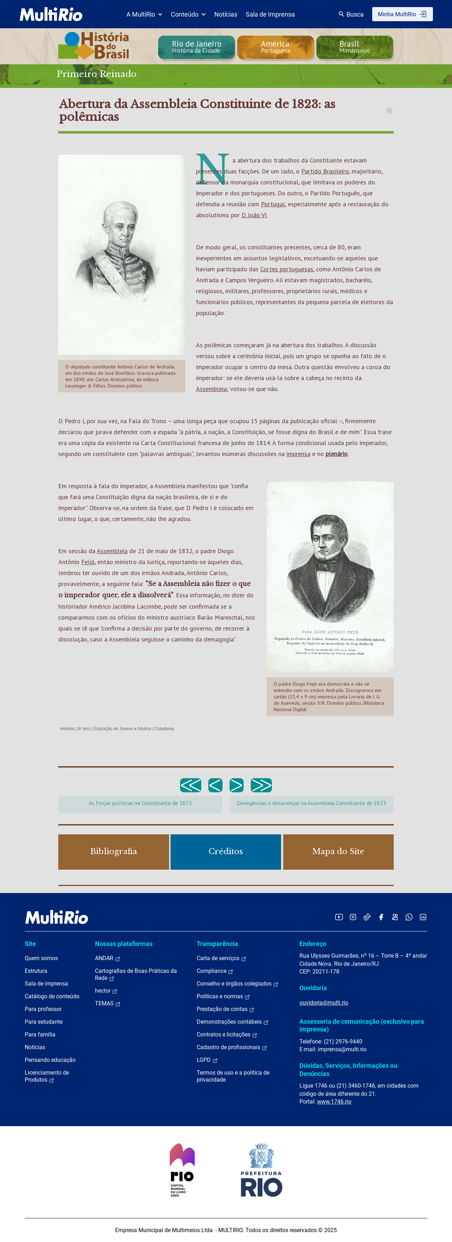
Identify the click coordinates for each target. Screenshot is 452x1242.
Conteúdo (188, 14)
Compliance (215, 971)
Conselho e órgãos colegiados (238, 983)
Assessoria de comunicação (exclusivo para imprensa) (361, 1025)
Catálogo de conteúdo (52, 996)
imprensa (298, 454)
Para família (40, 1034)
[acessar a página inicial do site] (51, 14)
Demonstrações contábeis (233, 1021)
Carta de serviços (221, 958)
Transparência (217, 943)
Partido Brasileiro (325, 171)
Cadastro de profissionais (232, 1047)
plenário (336, 454)
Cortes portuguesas (286, 269)
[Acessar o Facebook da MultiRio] (381, 916)
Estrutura (36, 971)
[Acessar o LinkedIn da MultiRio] (423, 916)
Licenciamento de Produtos (47, 1076)
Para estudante (44, 1021)
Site (30, 943)
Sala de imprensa (46, 983)
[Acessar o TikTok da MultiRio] (367, 916)
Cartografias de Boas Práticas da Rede (136, 975)
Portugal (273, 204)
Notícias (225, 14)
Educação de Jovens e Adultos (122, 728)
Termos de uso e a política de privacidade (233, 1076)
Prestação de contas (226, 1009)
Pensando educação (50, 1060)
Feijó (88, 562)
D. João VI (254, 215)
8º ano (84, 728)
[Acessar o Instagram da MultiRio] (353, 916)
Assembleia (211, 389)
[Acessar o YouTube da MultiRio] (339, 916)
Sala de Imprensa (270, 14)
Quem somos (41, 958)
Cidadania (164, 728)
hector (106, 990)
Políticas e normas (223, 996)
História (67, 728)
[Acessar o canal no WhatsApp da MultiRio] (409, 916)
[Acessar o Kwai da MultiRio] (395, 916)
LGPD (207, 1060)
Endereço (312, 943)
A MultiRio (144, 14)
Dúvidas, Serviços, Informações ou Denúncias (348, 1069)
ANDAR (107, 958)
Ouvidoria (313, 988)
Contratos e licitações (227, 1034)
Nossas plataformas (124, 943)
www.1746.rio (334, 1101)
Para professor (43, 1009)
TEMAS (108, 1003)
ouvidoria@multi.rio (323, 1002)
